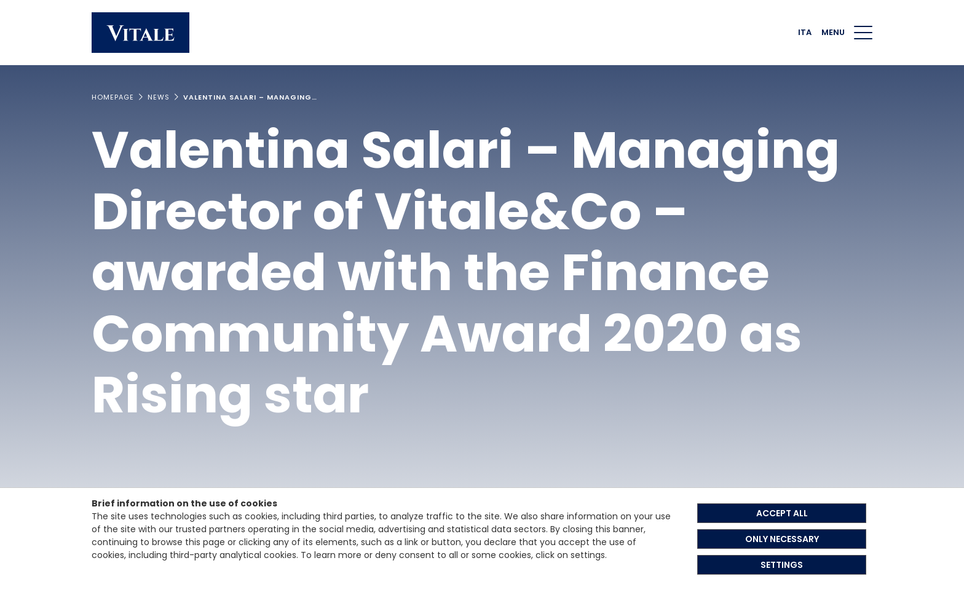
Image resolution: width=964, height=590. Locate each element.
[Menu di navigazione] (863, 32)
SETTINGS (782, 565)
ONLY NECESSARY (782, 539)
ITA (805, 32)
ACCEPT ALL (782, 513)
